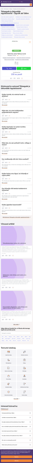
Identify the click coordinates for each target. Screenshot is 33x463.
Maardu (3, 340)
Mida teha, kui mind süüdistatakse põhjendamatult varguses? (12, 111)
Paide (7, 340)
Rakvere (18, 336)
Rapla (30, 336)
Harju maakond (7, 338)
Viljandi (26, 336)
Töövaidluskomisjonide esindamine (6, 37)
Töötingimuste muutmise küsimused (7, 35)
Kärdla (23, 338)
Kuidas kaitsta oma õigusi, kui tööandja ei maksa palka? (15, 174)
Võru (28, 340)
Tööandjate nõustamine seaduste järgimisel (22, 25)
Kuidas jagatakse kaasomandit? (12, 205)
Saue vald (18, 340)
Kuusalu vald (28, 338)
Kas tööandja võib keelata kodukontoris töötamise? (14, 189)
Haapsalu (10, 336)
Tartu (2, 336)
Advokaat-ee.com (6, 2)
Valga (2, 338)
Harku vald (13, 338)
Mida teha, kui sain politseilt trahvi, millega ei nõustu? (16, 144)
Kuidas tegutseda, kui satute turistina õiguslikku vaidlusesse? (13, 127)
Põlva (10, 340)
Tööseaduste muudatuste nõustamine (23, 29)
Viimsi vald (24, 340)
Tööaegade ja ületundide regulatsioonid (7, 25)
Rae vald (14, 340)
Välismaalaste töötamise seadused (19, 37)
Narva (22, 336)
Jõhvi (14, 336)
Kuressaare (18, 338)
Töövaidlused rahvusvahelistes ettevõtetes (21, 35)
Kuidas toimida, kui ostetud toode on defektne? (13, 95)
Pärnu (6, 336)
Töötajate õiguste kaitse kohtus (6, 33)
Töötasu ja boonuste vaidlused (18, 33)
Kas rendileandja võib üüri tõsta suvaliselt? (15, 159)
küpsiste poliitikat (24, 452)
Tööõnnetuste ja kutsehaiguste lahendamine (8, 29)
